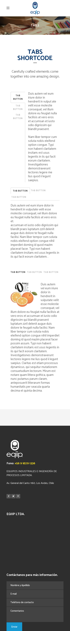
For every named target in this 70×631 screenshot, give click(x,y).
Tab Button (18, 97)
